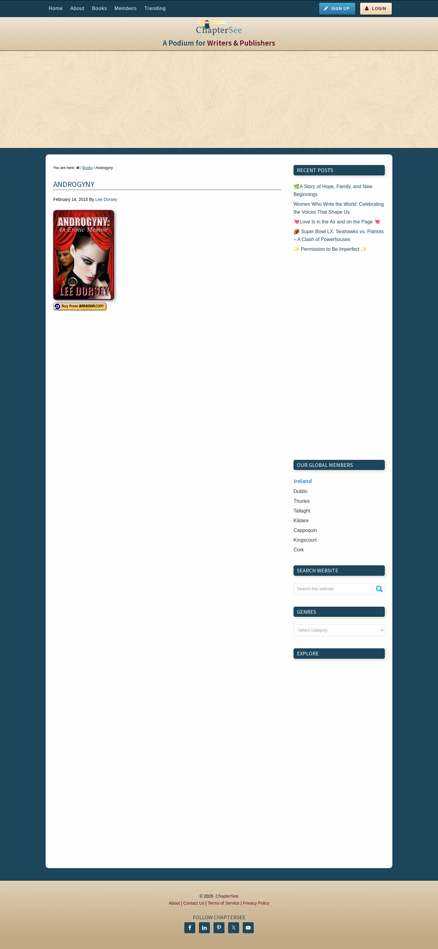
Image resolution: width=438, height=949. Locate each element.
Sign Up (340, 8)
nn (339, 630)
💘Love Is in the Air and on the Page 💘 (337, 221)
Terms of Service (223, 903)
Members (125, 8)
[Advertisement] (218, 99)
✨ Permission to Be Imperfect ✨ (330, 249)
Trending (155, 8)
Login (379, 8)
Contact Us (193, 903)
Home (56, 8)
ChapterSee (227, 896)
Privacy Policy (256, 903)
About (77, 8)
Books (99, 8)
